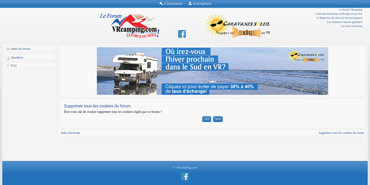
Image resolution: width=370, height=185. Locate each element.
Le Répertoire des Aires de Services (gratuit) (339, 17)
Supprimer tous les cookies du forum (341, 133)
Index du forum (20, 49)
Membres (17, 57)
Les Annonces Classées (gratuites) (344, 22)
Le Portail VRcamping (350, 9)
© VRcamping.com (185, 167)
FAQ (13, 65)
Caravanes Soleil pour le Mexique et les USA (339, 13)
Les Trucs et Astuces (352, 26)
